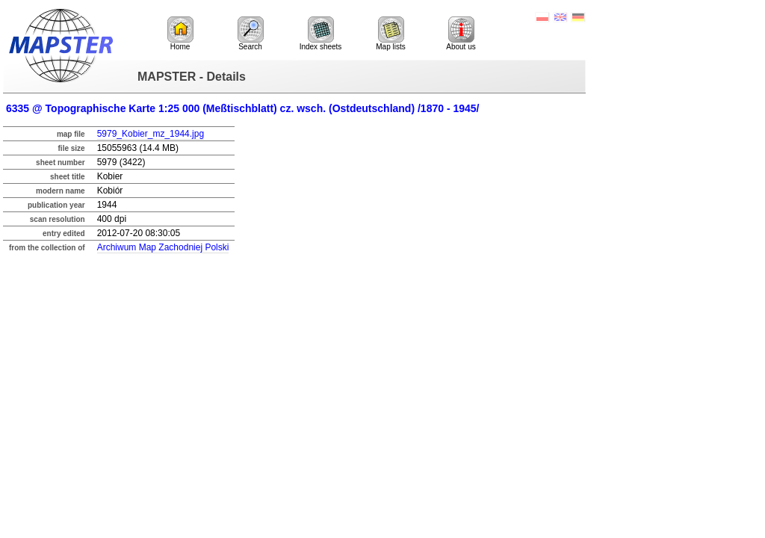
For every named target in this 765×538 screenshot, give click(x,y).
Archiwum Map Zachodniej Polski (163, 247)
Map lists (390, 33)
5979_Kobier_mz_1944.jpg (150, 134)
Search (251, 33)
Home (180, 33)
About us (460, 33)
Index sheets (321, 33)
